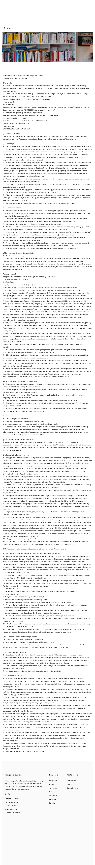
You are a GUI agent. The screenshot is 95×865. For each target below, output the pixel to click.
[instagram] (9, 783)
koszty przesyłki (49, 255)
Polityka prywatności (12, 801)
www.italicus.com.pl (80, 83)
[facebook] (5, 783)
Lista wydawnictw (11, 791)
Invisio (59, 860)
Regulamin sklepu (11, 798)
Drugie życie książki (12, 794)
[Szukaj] (5, 17)
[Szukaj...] (47, 17)
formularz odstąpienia (57, 471)
